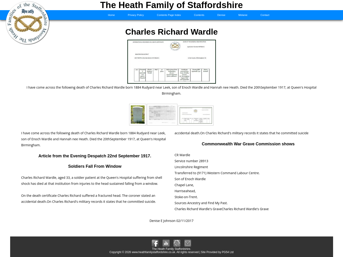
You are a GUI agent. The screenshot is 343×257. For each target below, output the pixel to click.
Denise (221, 15)
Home (111, 15)
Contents (199, 15)
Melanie (243, 15)
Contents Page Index (169, 15)
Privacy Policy (136, 15)
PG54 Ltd (228, 252)
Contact (264, 15)
